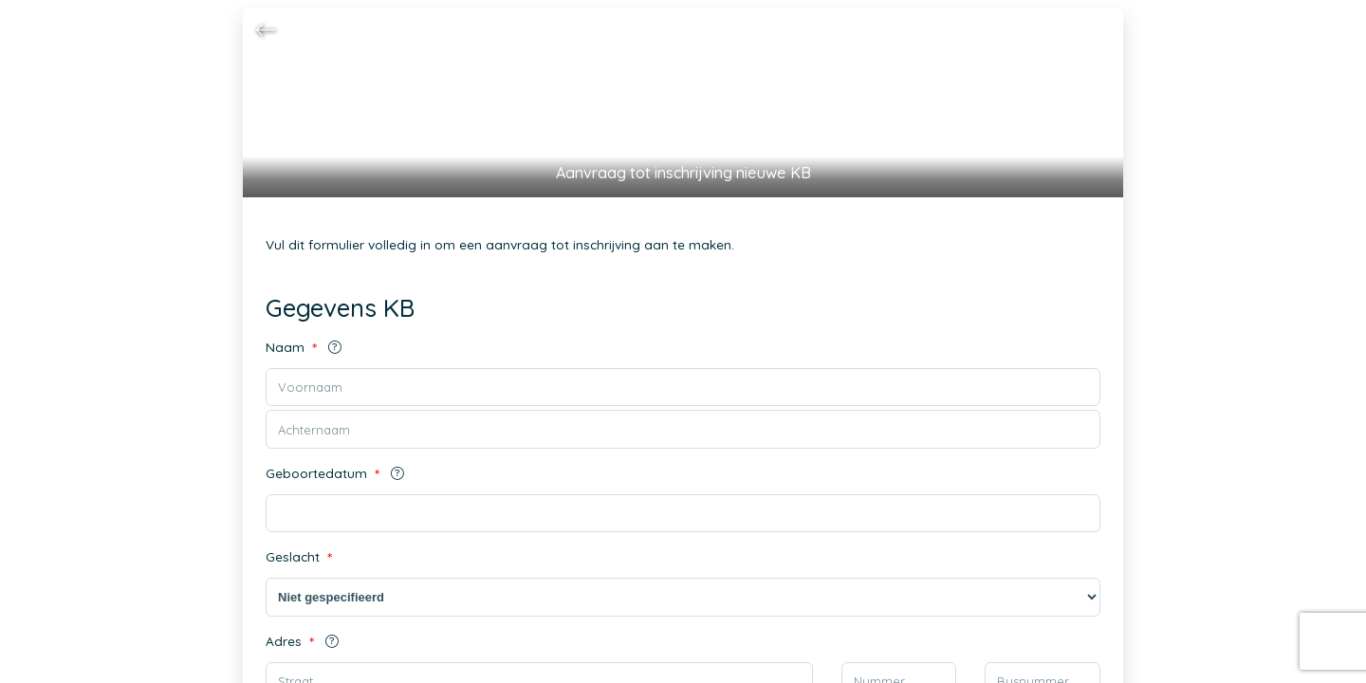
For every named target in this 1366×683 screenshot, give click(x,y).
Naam (301, 348)
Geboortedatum (332, 474)
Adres (300, 642)
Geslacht (299, 557)
